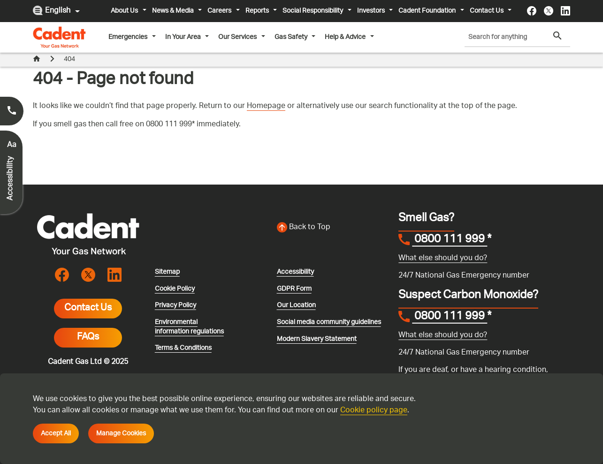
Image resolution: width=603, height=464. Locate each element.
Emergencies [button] (128, 37)
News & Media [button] (173, 10)
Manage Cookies (121, 433)
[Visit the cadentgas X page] (548, 10)
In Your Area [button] (183, 37)
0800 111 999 (449, 240)
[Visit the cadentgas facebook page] (531, 10)
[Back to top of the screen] (332, 227)
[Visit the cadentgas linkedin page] (565, 10)
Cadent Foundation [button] (427, 10)
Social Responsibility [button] (313, 10)
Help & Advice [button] (346, 37)
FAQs (88, 338)
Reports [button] (257, 10)
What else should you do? (442, 258)
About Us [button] (125, 10)
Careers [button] (220, 10)
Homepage (266, 106)
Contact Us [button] (487, 10)
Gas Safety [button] (292, 37)
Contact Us (88, 308)
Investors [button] (371, 10)
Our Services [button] (238, 37)
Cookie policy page (373, 410)
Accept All (56, 433)
